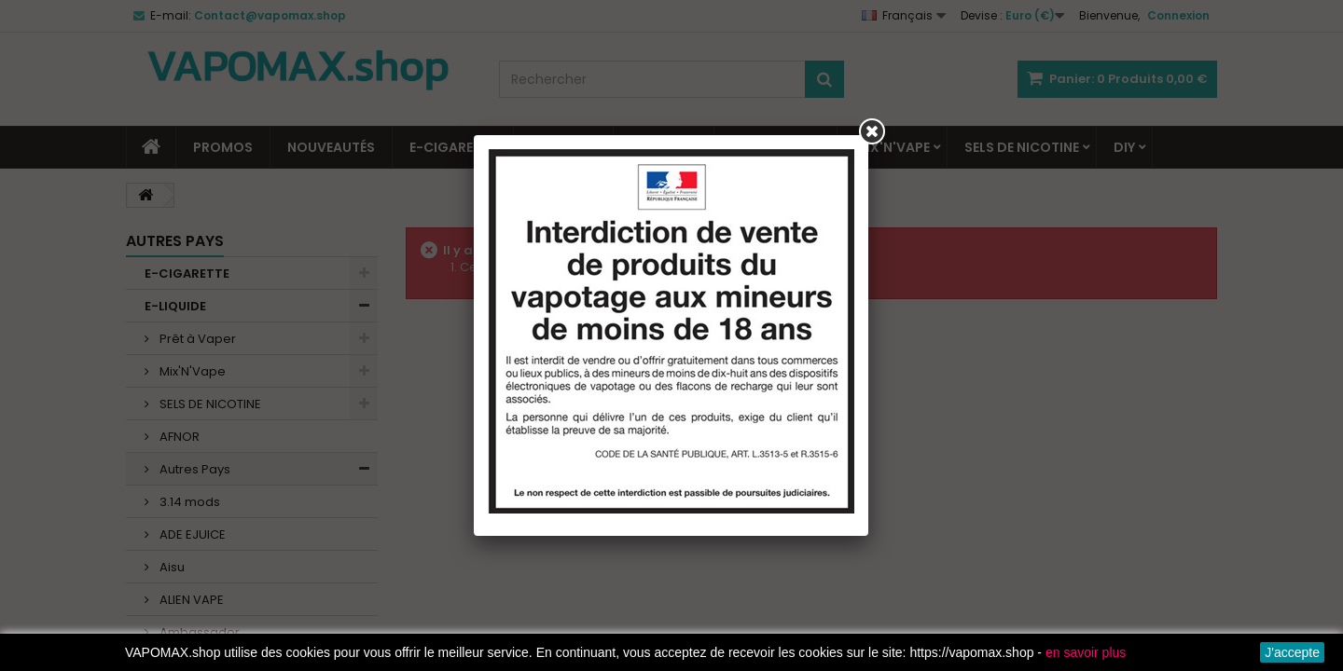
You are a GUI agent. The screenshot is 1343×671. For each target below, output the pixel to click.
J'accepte (1292, 652)
